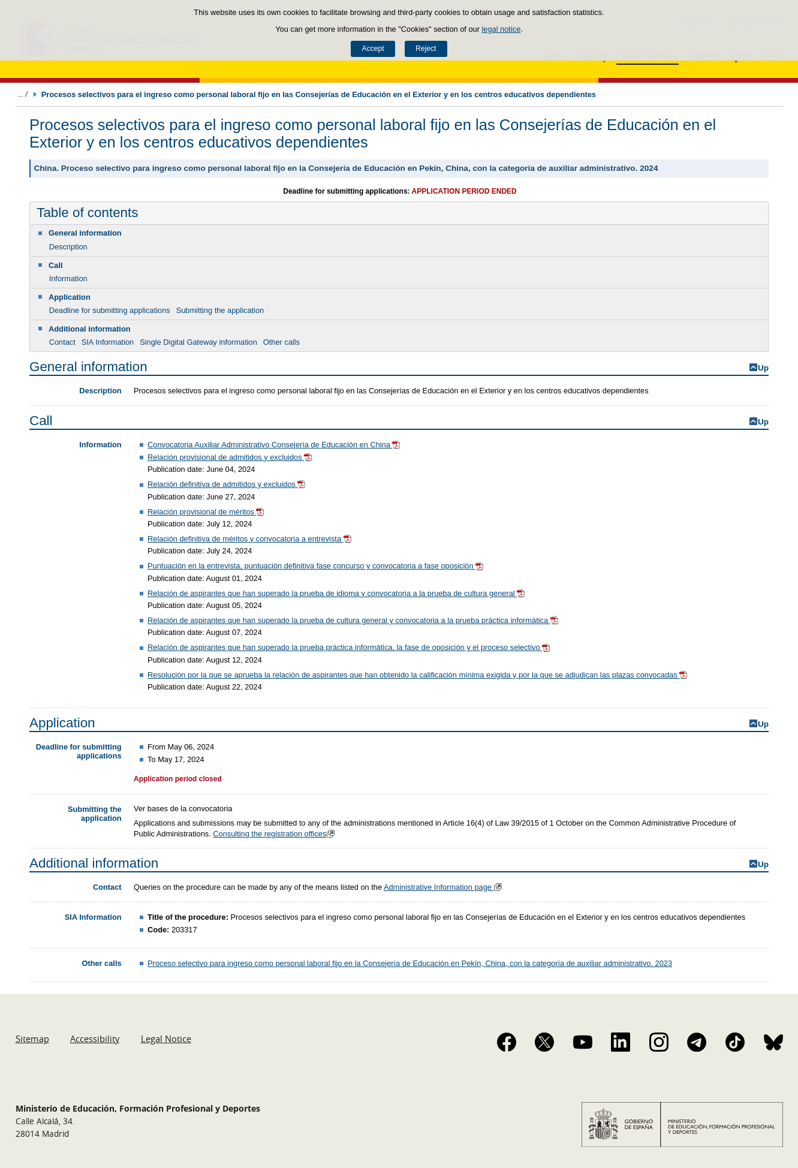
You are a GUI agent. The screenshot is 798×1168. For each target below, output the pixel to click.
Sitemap (32, 1038)
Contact (62, 342)
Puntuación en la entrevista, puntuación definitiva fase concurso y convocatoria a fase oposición (316, 565)
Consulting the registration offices (275, 833)
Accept (373, 48)
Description (68, 246)
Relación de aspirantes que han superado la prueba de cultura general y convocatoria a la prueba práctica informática (353, 620)
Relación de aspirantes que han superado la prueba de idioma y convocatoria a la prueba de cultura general (336, 593)
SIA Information (108, 342)
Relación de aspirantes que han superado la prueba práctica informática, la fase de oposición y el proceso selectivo (349, 647)
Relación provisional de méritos (206, 511)
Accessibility (94, 1038)
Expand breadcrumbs (23, 94)
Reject (425, 48)
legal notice (501, 29)
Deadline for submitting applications (109, 310)
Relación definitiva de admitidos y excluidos (227, 484)
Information (68, 278)
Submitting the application (220, 310)
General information (85, 232)
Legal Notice (166, 1038)
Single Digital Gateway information (198, 342)
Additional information (90, 328)
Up (763, 367)
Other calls (281, 342)
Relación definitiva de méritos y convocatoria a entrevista (250, 538)
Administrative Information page (444, 887)
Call (55, 265)
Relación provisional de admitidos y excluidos (230, 457)
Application (70, 297)
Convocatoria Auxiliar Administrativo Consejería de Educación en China (274, 444)
